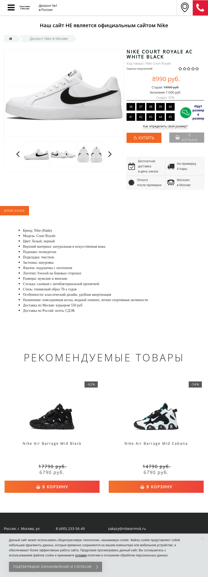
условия (81, 555)
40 (170, 107)
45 (170, 117)
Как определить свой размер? (165, 126)
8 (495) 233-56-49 (70, 528)
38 (150, 107)
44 (160, 117)
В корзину (186, 137)
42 (141, 117)
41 (131, 117)
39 (160, 107)
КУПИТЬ (146, 137)
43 (150, 117)
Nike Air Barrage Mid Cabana (156, 443)
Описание (14, 211)
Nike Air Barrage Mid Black (52, 443)
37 (141, 107)
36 (131, 107)
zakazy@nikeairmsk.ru (127, 528)
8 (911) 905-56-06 (200, 8)
